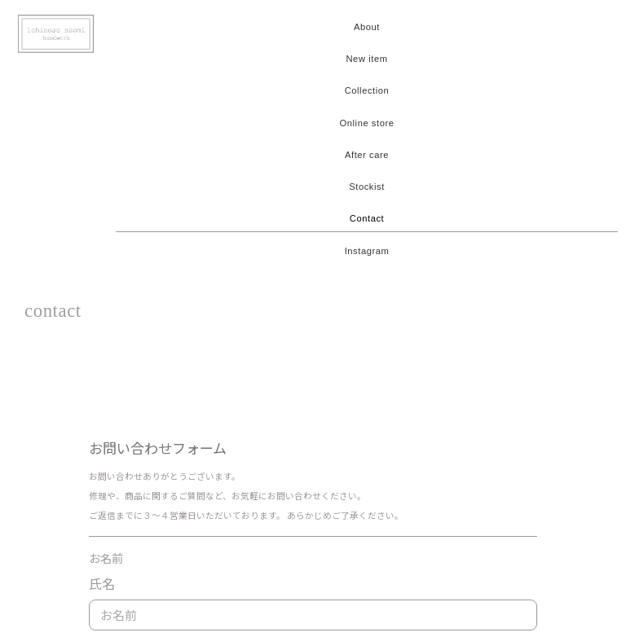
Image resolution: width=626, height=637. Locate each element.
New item (366, 59)
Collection (367, 90)
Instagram (367, 251)
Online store (367, 123)
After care (367, 155)
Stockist (367, 186)
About (367, 27)
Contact (367, 218)
